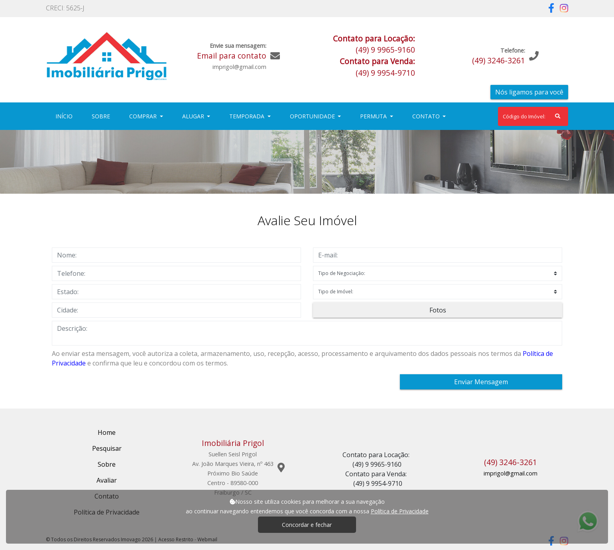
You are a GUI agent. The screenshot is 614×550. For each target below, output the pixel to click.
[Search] (533, 116)
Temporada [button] (247, 116)
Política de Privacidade (400, 511)
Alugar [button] (194, 116)
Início (65, 116)
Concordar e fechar (307, 524)
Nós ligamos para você (529, 92)
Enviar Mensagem (481, 381)
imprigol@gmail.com (510, 473)
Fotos (437, 310)
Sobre (102, 116)
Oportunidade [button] (313, 116)
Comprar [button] (143, 116)
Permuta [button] (374, 116)
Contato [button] (426, 116)
